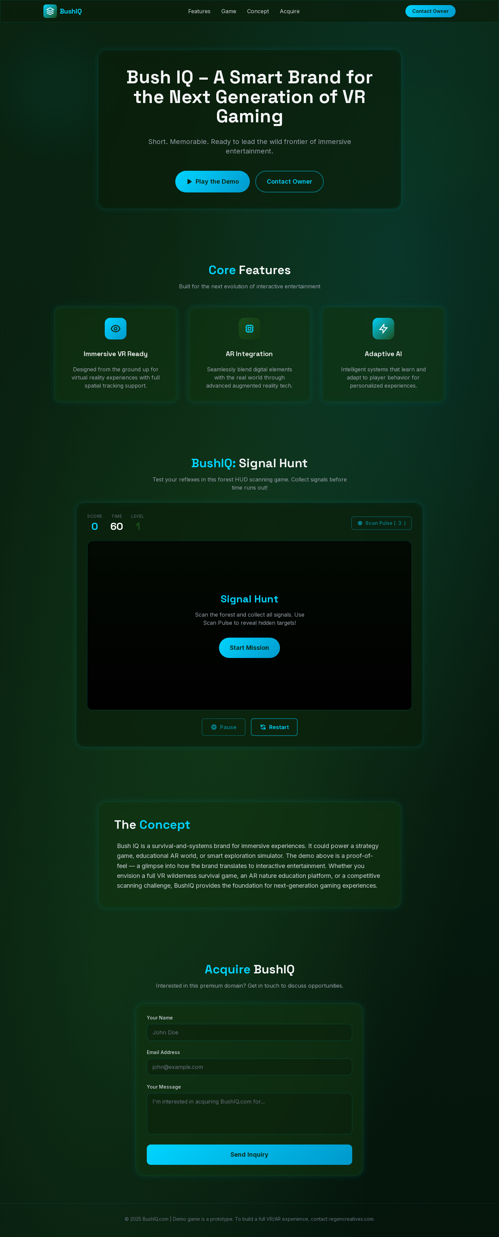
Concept (258, 11)
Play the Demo (212, 183)
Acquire (290, 11)
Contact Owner (430, 11)
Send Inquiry (249, 1156)
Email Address (163, 1054)
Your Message (164, 1089)
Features (199, 11)
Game (228, 11)
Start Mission (249, 650)
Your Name (160, 1020)
